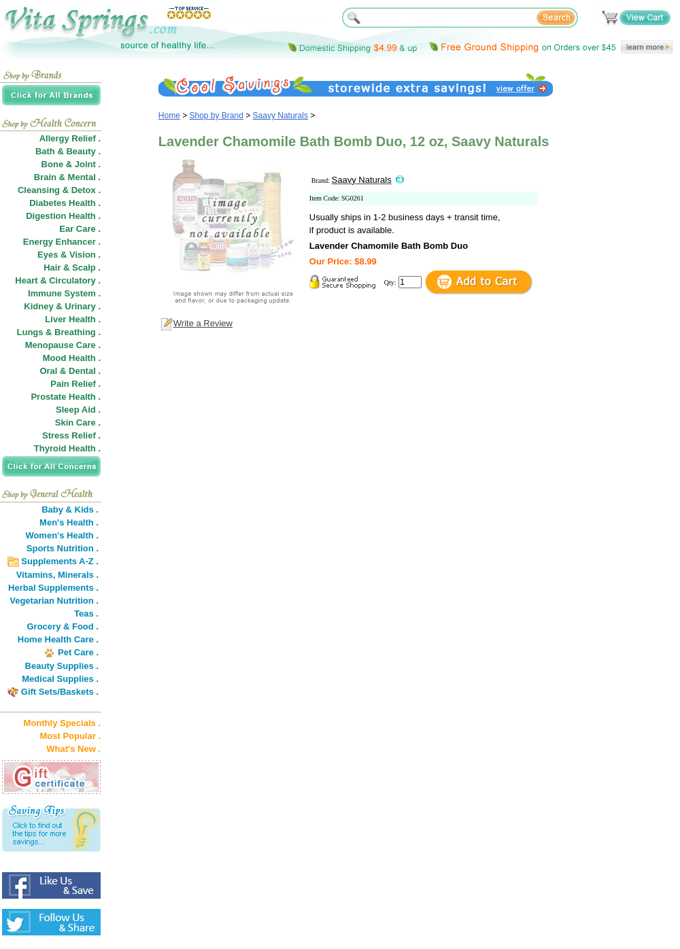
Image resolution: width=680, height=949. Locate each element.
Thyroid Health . (67, 448)
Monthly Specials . (62, 723)
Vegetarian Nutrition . (54, 601)
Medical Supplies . (60, 679)
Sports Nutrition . (63, 548)
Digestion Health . (63, 216)
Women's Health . (62, 535)
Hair (52, 267)
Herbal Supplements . (53, 588)
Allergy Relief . (70, 138)
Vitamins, (36, 575)
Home (169, 115)
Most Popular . (70, 736)
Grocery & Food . (63, 626)
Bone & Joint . (71, 164)
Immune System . (64, 293)
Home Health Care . (58, 639)
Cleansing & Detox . (59, 190)
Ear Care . (80, 229)
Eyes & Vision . (69, 254)
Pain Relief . (75, 384)
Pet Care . (78, 652)
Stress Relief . (71, 435)
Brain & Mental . (67, 177)
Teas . (86, 613)
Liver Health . (73, 319)
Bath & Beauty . (68, 151)
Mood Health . (72, 358)
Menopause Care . (63, 345)
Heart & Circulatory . (58, 280)
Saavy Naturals (280, 115)
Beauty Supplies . (62, 666)
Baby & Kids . (70, 509)
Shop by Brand (216, 115)
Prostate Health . (66, 397)
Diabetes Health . (65, 203)
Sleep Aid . (78, 409)
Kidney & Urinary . (62, 306)
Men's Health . (69, 522)
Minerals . (78, 575)
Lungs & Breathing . (59, 332)
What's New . (73, 749)
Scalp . (86, 267)
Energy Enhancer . (62, 242)
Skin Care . (78, 422)
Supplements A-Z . (60, 561)
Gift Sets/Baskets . (60, 692)
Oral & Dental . (70, 371)
